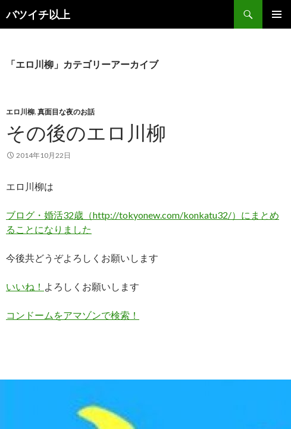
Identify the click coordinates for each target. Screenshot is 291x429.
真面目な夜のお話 (66, 111)
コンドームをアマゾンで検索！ (72, 315)
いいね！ (25, 286)
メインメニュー (276, 14)
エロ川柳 (20, 111)
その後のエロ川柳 (86, 132)
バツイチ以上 (38, 14)
